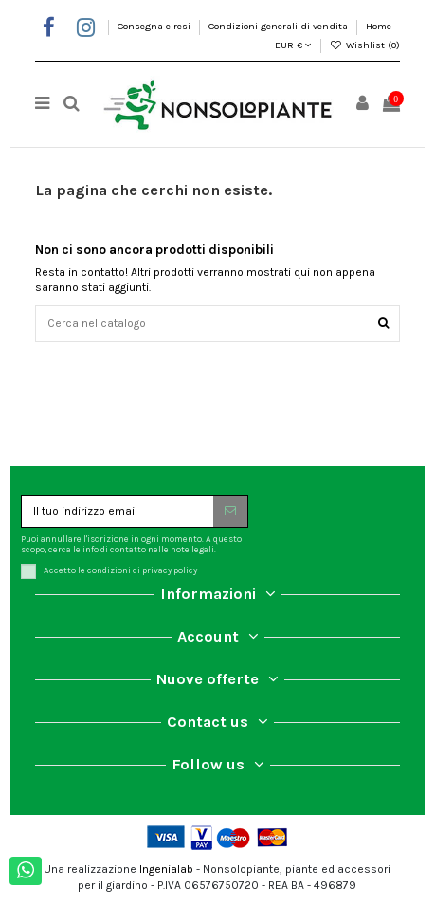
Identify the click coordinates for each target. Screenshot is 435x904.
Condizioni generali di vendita (279, 26)
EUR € (293, 45)
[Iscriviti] (230, 511)
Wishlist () (365, 45)
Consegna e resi (155, 26)
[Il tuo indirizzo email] (117, 511)
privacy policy (169, 571)
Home (378, 26)
